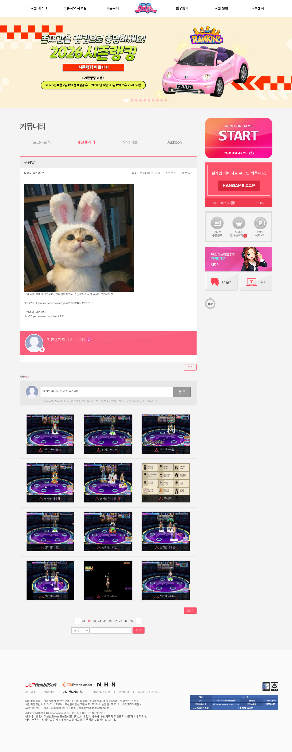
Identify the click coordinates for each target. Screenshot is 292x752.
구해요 (168, 498)
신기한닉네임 (52, 547)
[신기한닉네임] (52, 450)
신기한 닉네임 (110, 450)
